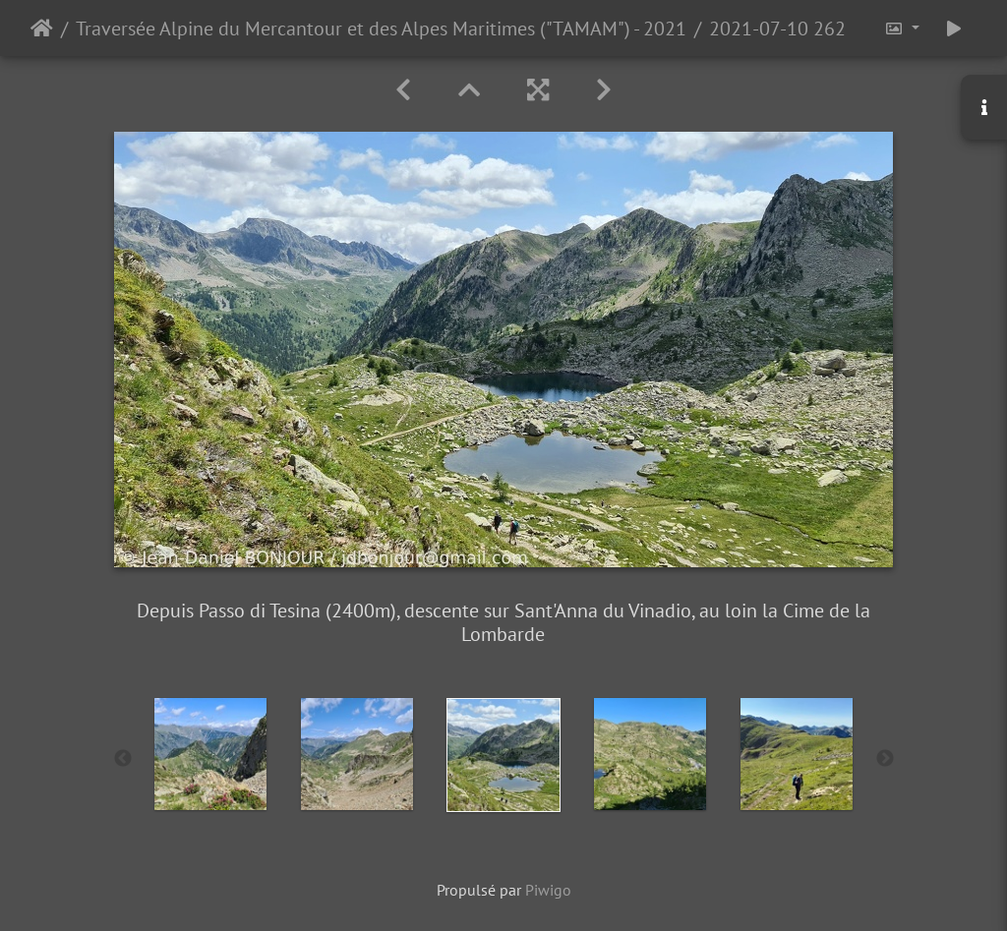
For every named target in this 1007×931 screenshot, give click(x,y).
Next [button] (885, 759)
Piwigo (548, 890)
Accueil (41, 28)
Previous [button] (123, 759)
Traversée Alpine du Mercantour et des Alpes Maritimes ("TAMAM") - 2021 (381, 28)
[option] (211, 754)
